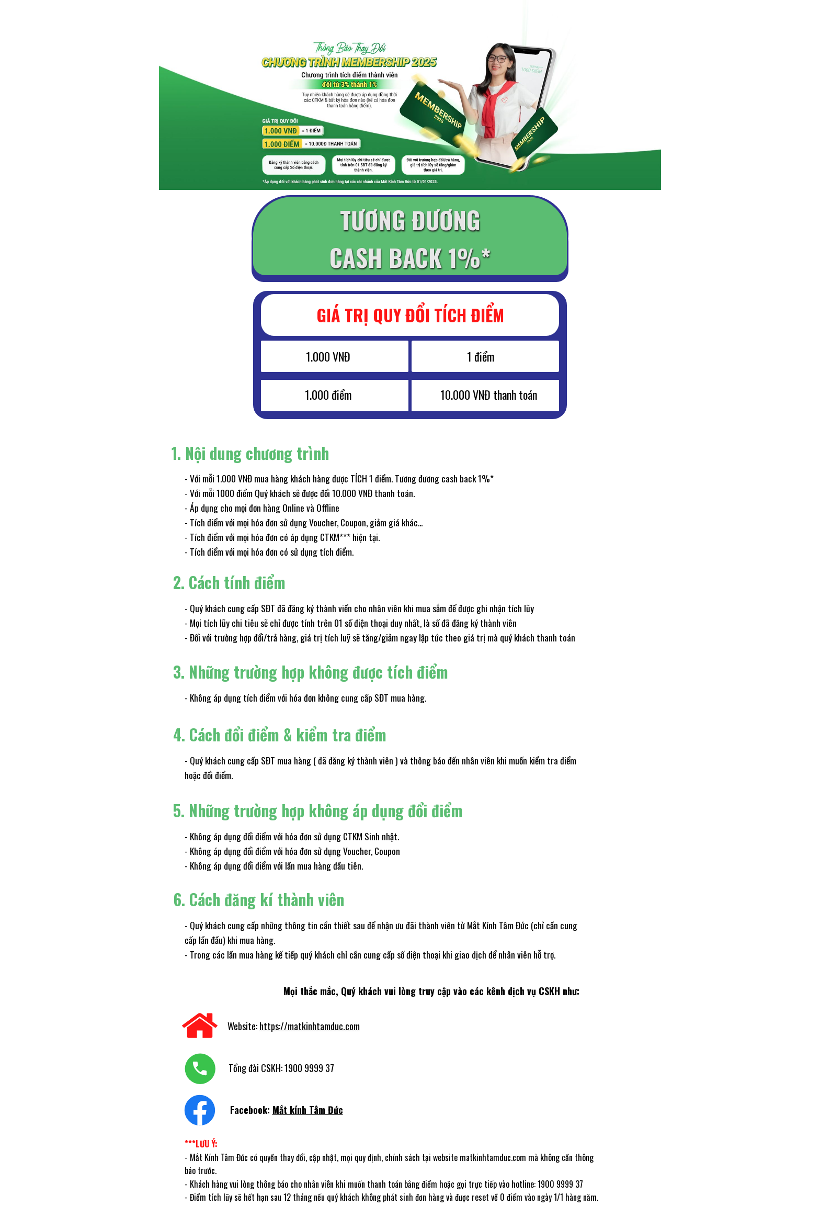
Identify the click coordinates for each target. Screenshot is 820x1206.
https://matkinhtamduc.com (309, 1026)
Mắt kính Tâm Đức (307, 1110)
